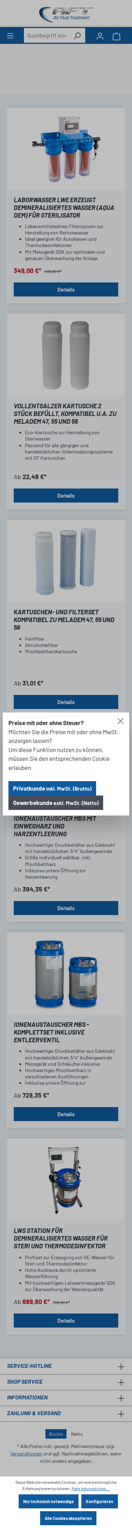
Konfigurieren (99, 1501)
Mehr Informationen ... (90, 1488)
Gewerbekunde (56, 802)
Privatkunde (52, 788)
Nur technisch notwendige (48, 1501)
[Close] (120, 721)
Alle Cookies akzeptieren (68, 1518)
